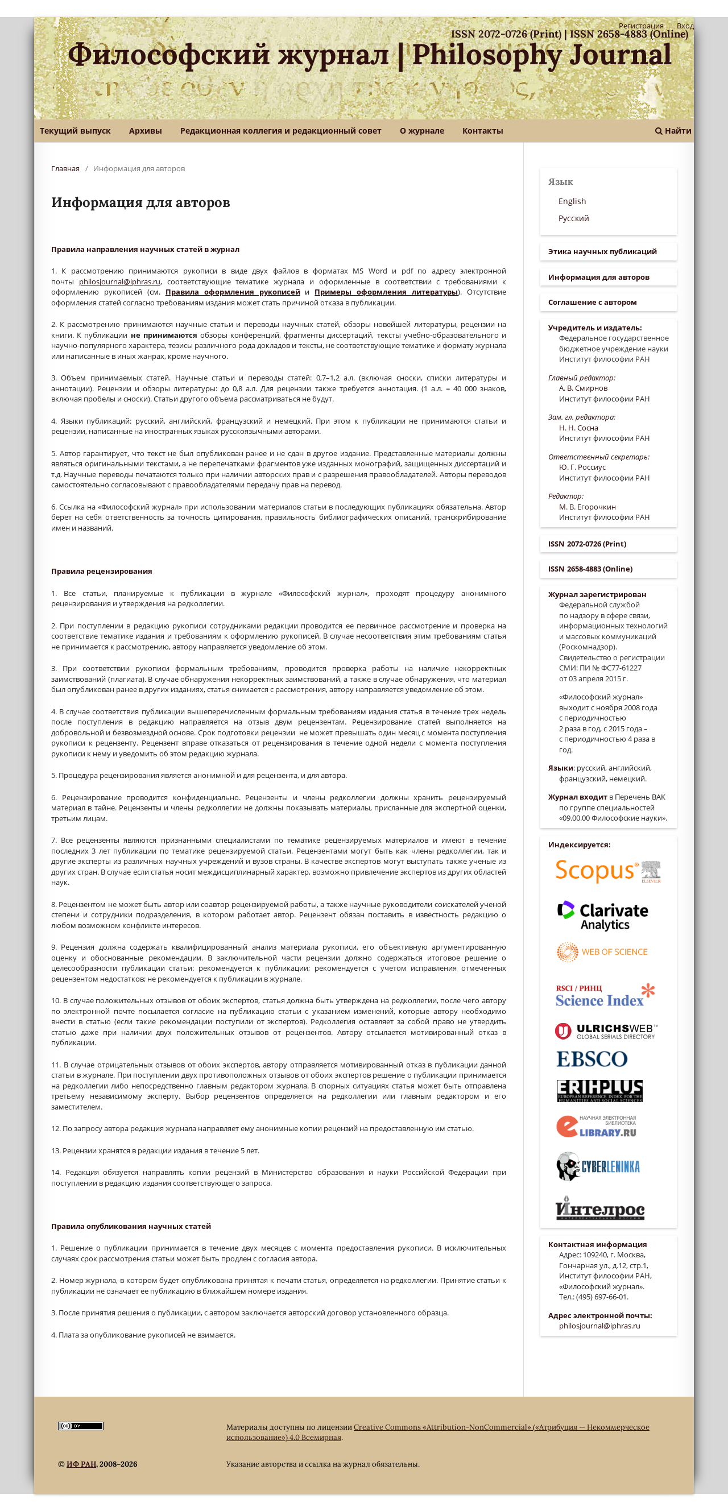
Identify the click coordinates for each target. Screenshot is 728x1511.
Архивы (145, 130)
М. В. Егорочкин (587, 507)
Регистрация (641, 25)
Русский (574, 218)
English (572, 201)
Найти (673, 130)
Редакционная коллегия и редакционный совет (281, 130)
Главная (65, 168)
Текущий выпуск (75, 130)
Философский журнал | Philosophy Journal (370, 53)
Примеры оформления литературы (386, 292)
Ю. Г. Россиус (582, 467)
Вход (685, 25)
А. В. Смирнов (583, 388)
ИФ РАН (81, 1464)
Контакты (482, 130)
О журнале (422, 130)
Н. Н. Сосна (578, 428)
